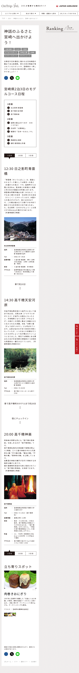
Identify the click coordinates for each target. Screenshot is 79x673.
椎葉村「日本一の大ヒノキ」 (22, 131)
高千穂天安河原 (17, 111)
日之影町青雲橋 (17, 108)
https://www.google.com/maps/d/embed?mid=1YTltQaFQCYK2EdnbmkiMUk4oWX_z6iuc (20, 630)
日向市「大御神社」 (19, 128)
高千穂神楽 (15, 114)
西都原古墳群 (16, 140)
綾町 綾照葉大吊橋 (18, 143)
